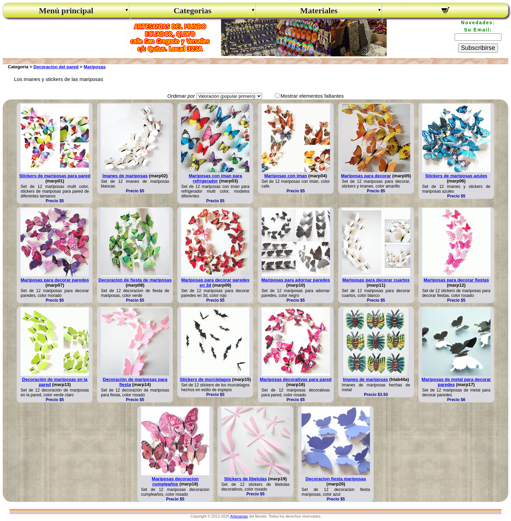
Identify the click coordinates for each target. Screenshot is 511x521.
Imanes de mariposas (125, 175)
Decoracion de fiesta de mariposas (135, 280)
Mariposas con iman (285, 175)
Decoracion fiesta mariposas (336, 478)
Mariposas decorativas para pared (295, 379)
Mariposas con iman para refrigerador (215, 178)
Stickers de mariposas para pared (54, 175)
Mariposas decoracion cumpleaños (175, 481)
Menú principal (66, 10)
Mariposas (95, 66)
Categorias (192, 10)
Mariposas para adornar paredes (295, 280)
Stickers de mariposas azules (456, 175)
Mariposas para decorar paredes (54, 280)
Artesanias (239, 516)
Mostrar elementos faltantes (312, 96)
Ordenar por (181, 96)
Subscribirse (478, 47)
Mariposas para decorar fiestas (456, 280)
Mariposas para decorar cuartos (376, 280)
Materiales (318, 10)
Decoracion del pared (56, 66)
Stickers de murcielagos (205, 379)
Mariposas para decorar (366, 175)
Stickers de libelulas (245, 478)
